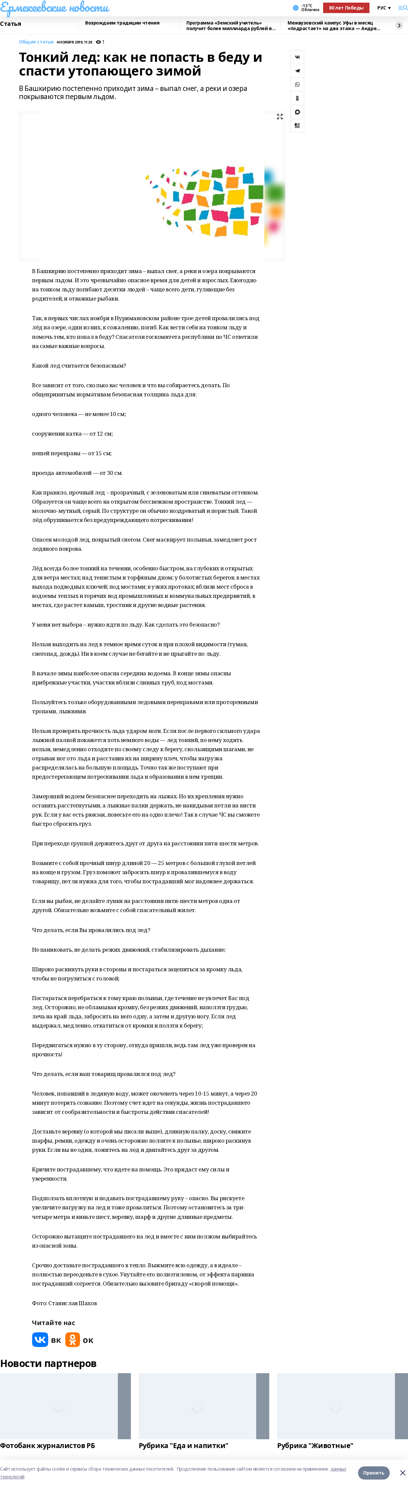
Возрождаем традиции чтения (122, 23)
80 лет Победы (346, 8)
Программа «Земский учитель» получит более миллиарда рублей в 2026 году (229, 25)
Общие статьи (36, 42)
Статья (10, 23)
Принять (373, 1473)
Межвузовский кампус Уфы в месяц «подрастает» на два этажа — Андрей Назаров (334, 25)
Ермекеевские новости (54, 7)
